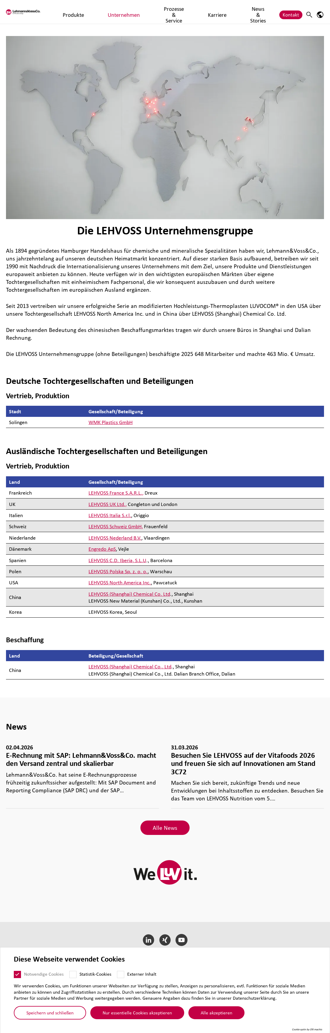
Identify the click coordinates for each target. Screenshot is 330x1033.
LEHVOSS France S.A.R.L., (115, 492)
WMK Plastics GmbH (110, 422)
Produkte (74, 11)
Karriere (180, 11)
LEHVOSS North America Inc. (119, 582)
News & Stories (211, 11)
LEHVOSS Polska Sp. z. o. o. (118, 571)
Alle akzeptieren (218, 1012)
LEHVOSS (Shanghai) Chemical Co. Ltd (129, 594)
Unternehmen (105, 11)
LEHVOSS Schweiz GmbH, (115, 526)
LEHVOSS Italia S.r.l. (109, 515)
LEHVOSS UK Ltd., (107, 504)
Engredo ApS (102, 549)
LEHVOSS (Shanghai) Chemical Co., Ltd (129, 666)
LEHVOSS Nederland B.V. (114, 538)
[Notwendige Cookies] (19, 974)
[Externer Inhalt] (122, 974)
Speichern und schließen (51, 1012)
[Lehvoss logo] (28, 12)
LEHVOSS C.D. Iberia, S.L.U (117, 560)
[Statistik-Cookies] (74, 974)
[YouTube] (181, 940)
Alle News (165, 827)
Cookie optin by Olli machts (309, 1029)
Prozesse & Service (145, 11)
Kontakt (291, 11)
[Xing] (165, 940)
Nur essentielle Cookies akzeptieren (139, 1012)
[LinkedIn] (148, 940)
